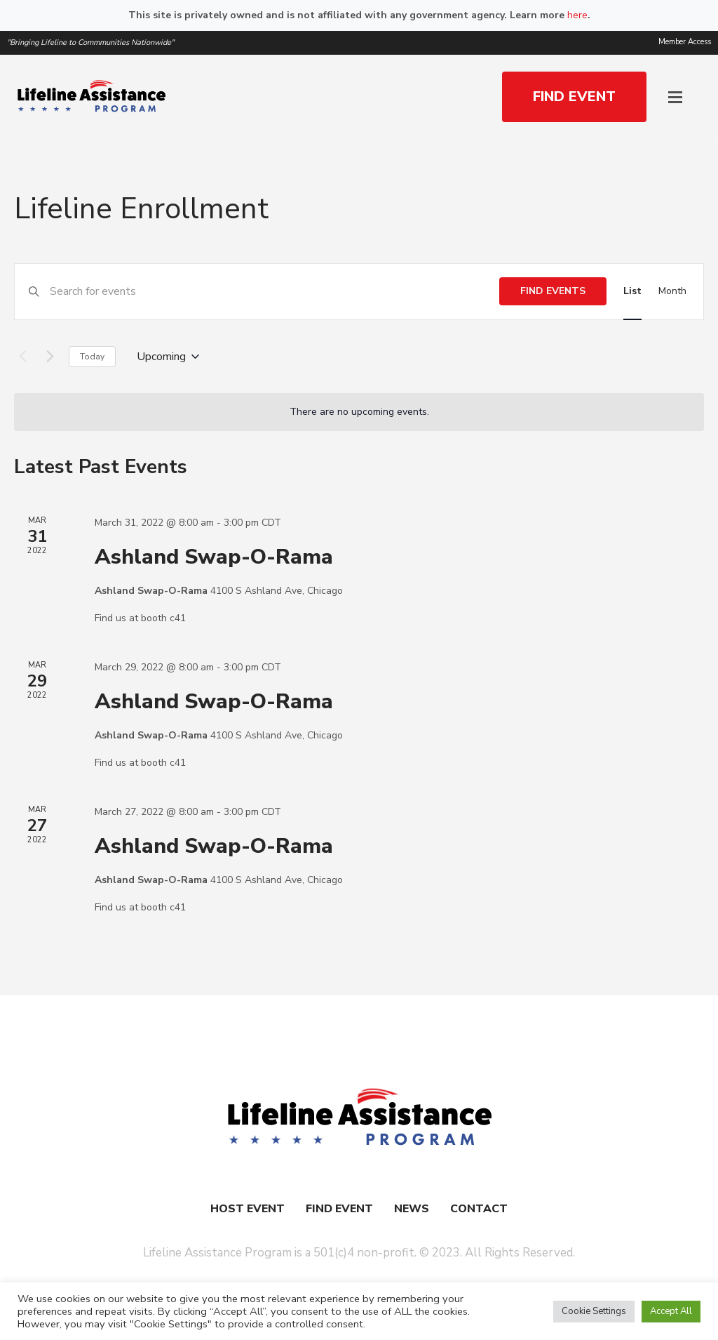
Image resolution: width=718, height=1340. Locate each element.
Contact (479, 1208)
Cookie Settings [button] (594, 1311)
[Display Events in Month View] (672, 291)
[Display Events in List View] (632, 291)
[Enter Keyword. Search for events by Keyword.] (274, 291)
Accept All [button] (671, 1311)
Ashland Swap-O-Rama (214, 557)
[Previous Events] (22, 356)
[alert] (359, 412)
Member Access (684, 42)
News (411, 1208)
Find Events (552, 291)
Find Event (339, 1208)
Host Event (247, 1208)
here (577, 15)
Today (92, 356)
